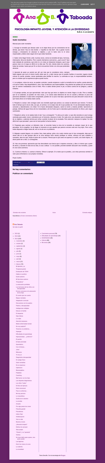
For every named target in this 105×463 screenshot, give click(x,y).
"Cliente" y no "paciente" (23, 432)
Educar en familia (21, 311)
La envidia (19, 401)
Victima (18, 435)
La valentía (19, 446)
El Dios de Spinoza (21, 385)
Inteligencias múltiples (22, 308)
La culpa (18, 318)
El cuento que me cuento (23, 295)
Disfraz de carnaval (21, 427)
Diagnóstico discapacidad (23, 357)
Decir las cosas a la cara (23, 444)
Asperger (18, 331)
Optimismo (19, 367)
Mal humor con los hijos (23, 378)
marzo (18, 261)
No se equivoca (20, 365)
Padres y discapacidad (22, 305)
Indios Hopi (19, 414)
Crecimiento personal (24, 164)
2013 (16, 238)
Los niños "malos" (21, 383)
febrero (18, 264)
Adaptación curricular (22, 300)
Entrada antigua (87, 212)
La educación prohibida (23, 284)
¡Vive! (17, 349)
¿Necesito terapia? (21, 424)
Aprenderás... (20, 344)
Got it (93, 4)
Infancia (44, 240)
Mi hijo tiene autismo (22, 279)
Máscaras (19, 352)
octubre (18, 243)
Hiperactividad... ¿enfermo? (24, 336)
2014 (16, 236)
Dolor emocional (21, 388)
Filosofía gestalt (20, 409)
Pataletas (18, 373)
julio (17, 251)
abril (17, 259)
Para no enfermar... (21, 391)
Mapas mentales (21, 298)
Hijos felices (19, 316)
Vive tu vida (19, 419)
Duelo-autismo (20, 276)
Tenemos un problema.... (23, 329)
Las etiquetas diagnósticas (24, 380)
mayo (18, 256)
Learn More (85, 4)
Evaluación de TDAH (22, 271)
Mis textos (45, 242)
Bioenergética (20, 370)
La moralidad (20, 449)
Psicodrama (19, 411)
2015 (16, 233)
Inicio (54, 212)
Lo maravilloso (20, 396)
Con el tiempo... (20, 347)
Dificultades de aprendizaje (24, 334)
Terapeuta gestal (21, 269)
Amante (18, 404)
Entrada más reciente (19, 212)
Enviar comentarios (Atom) (29, 215)
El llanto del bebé (21, 342)
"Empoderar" (19, 282)
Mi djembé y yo (20, 266)
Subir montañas (20, 362)
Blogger (63, 455)
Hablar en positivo (21, 274)
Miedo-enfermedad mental (23, 324)
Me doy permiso (20, 393)
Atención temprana (21, 321)
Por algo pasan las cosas (23, 406)
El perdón (19, 339)
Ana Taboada (18, 224)
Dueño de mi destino (22, 398)
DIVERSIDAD (46, 238)
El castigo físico (20, 360)
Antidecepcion (20, 416)
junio (17, 253)
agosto (18, 248)
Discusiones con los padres (24, 303)
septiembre (19, 246)
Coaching (19, 375)
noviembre (19, 241)
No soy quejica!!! (21, 326)
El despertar (19, 313)
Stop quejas (19, 429)
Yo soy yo (19, 354)
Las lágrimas (19, 441)
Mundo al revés (20, 422)
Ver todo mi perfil (18, 227)
